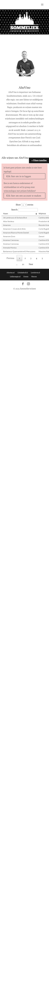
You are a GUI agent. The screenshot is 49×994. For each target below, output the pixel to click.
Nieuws (34, 277)
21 (23, 264)
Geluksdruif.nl (23, 273)
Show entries (24, 204)
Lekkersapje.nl (15, 277)
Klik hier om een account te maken (23, 195)
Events (25, 277)
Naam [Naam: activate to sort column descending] (5, 213)
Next (31, 264)
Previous (10, 258)
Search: (24, 209)
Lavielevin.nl (35, 273)
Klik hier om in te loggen (18, 176)
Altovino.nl (10, 273)
